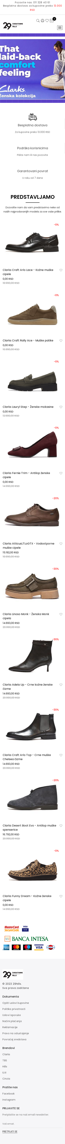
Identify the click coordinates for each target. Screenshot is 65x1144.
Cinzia (6, 1078)
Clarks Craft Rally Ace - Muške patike (28, 341)
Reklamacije (10, 1027)
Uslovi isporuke (11, 1015)
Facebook (8, 1093)
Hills (4, 1066)
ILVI (4, 1072)
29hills (17, 984)
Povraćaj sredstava (14, 1039)
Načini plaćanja (12, 1021)
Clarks (6, 1054)
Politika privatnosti (13, 1009)
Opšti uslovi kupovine (15, 1003)
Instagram (8, 1099)
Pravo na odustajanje (15, 1033)
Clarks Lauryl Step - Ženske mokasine (28, 408)
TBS (4, 1060)
